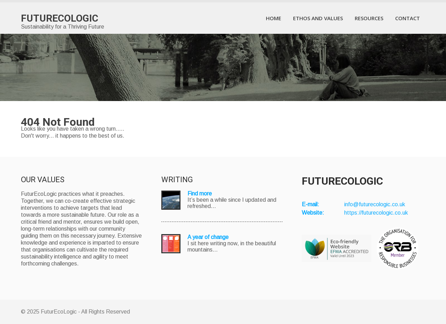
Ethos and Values (318, 18)
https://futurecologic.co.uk (376, 213)
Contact (407, 18)
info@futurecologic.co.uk (374, 204)
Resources (369, 18)
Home (273, 18)
